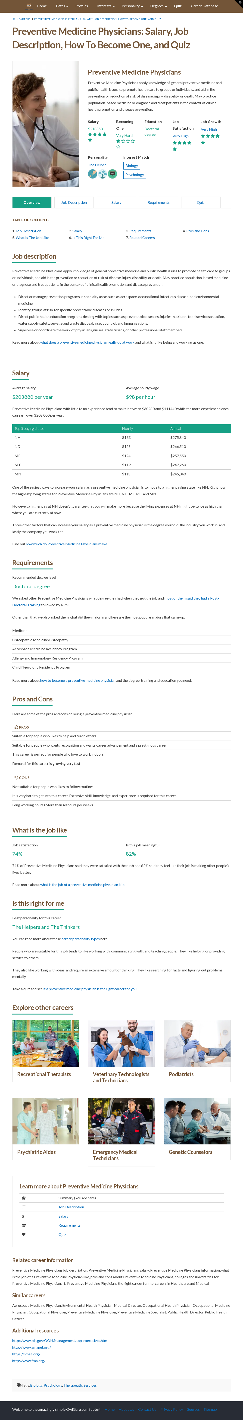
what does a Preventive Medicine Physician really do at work (87, 342)
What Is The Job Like (32, 237)
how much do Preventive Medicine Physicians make (66, 544)
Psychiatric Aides (36, 1152)
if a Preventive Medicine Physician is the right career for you (90, 988)
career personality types (81, 938)
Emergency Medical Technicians (115, 1155)
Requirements (159, 202)
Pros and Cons (197, 231)
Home (110, 1409)
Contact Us (147, 1409)
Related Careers (142, 237)
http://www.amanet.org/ (31, 1347)
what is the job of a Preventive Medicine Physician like (82, 884)
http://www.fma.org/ (28, 1360)
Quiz (201, 202)
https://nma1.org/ (26, 1354)
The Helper (97, 165)
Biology (131, 165)
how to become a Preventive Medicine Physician (77, 680)
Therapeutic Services (80, 1385)
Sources (193, 1409)
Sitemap (210, 1409)
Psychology (134, 174)
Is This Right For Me (88, 237)
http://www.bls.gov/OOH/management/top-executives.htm (59, 1340)
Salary (116, 202)
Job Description (74, 202)
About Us (126, 1409)
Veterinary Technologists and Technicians (121, 1077)
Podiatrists (181, 1074)
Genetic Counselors (190, 1152)
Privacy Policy (171, 1409)
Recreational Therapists (44, 1074)
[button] (238, 4)
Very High (181, 136)
